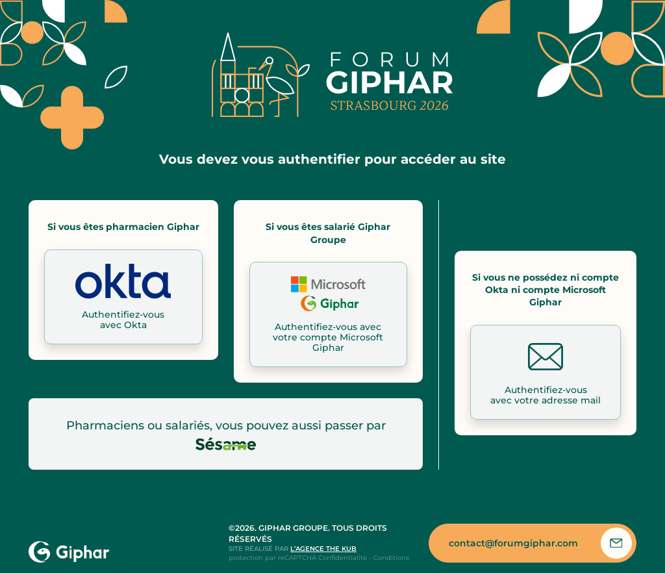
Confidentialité (342, 558)
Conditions (391, 558)
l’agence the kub (323, 548)
